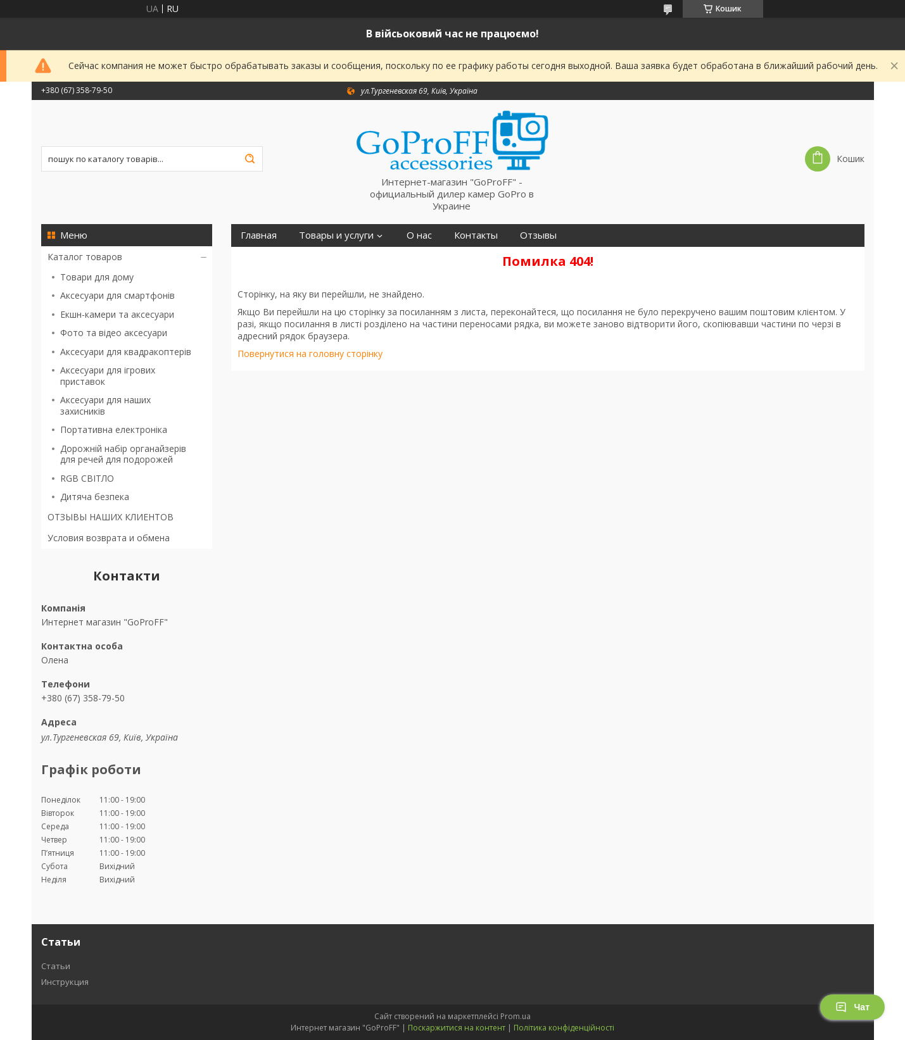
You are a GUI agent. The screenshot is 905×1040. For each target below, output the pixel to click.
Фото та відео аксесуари (113, 333)
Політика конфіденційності (564, 1027)
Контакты (476, 235)
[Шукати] (250, 159)
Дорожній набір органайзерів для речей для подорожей (123, 454)
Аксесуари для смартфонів (117, 295)
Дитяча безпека (94, 497)
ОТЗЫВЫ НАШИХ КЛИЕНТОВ (110, 517)
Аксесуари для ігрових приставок (107, 375)
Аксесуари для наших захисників (105, 405)
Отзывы (538, 235)
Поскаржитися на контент (456, 1027)
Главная (259, 235)
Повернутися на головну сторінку (310, 354)
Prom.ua (515, 1016)
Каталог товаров (84, 257)
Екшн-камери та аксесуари (117, 314)
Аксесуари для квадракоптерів (125, 352)
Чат (852, 1007)
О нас (419, 235)
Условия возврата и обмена (108, 538)
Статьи (55, 966)
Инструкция (65, 981)
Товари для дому (97, 277)
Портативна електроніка (113, 429)
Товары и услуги (336, 235)
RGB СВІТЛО (87, 478)
